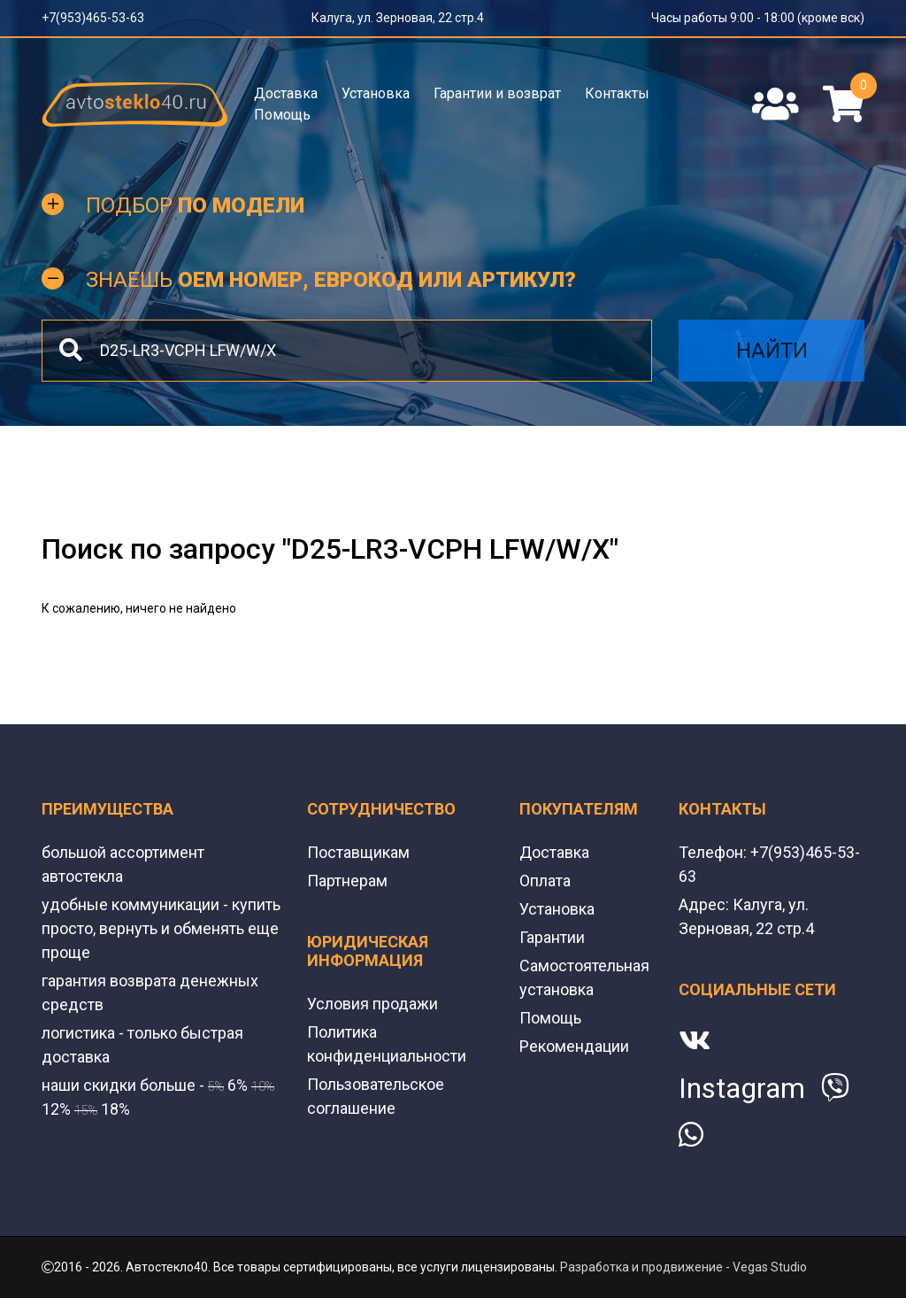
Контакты (617, 93)
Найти (772, 350)
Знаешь (331, 279)
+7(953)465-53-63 (93, 18)
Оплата (545, 880)
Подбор (195, 205)
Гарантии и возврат (497, 93)
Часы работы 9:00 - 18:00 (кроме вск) (757, 18)
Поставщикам (358, 852)
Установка (376, 93)
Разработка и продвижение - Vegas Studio (683, 1267)
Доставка (286, 93)
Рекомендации (574, 1046)
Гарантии (552, 937)
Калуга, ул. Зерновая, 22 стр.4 (397, 18)
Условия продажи (372, 1003)
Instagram (742, 1088)
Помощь (282, 114)
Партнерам (347, 880)
